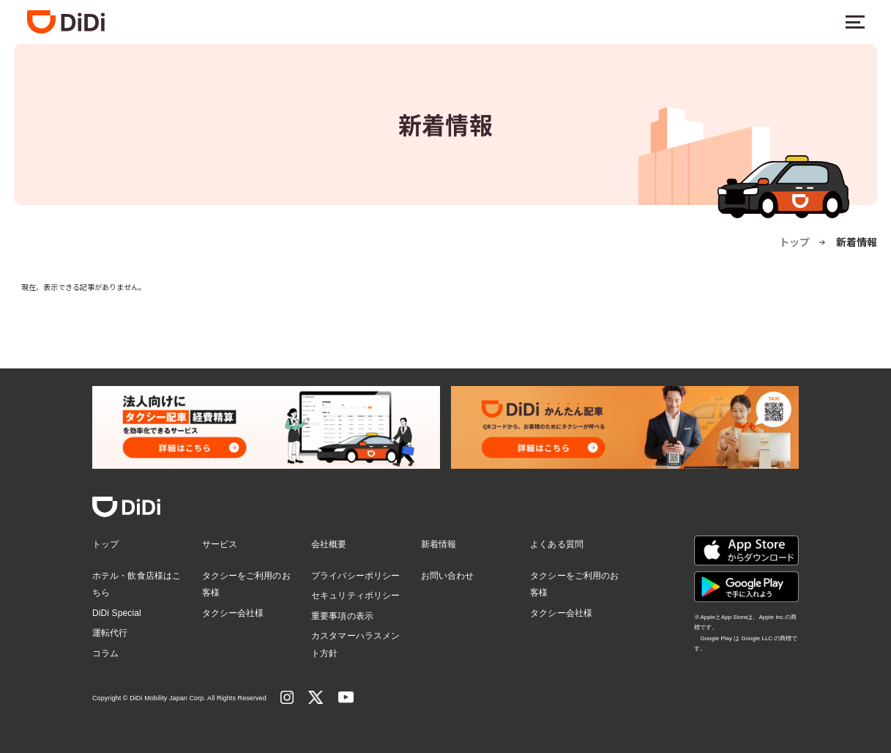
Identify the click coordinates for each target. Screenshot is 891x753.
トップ (794, 241)
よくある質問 (557, 544)
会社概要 (328, 544)
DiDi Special (116, 613)
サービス (219, 544)
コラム (105, 653)
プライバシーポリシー (355, 576)
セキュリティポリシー (355, 595)
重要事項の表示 (342, 616)
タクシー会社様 (233, 613)
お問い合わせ (447, 576)
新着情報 (438, 544)
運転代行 (109, 633)
